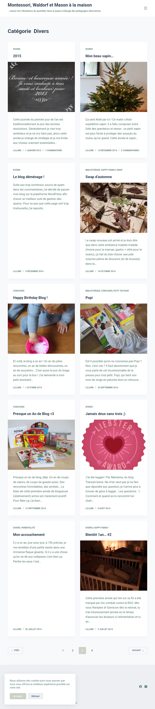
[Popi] (113, 329)
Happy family (108, 170)
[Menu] (145, 8)
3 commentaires (130, 150)
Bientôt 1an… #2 (98, 535)
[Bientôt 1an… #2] (113, 565)
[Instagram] (146, 686)
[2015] (41, 87)
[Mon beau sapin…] (113, 87)
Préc (15, 650)
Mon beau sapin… (99, 56)
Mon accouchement (29, 535)
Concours (19, 291)
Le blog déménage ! (28, 177)
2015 (17, 56)
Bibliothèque (92, 170)
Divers (16, 49)
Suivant (138, 650)
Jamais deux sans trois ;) (105, 414)
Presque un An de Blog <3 (33, 414)
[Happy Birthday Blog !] (41, 329)
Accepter (18, 696)
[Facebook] (140, 686)
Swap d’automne (98, 177)
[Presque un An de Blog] (41, 445)
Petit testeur (121, 291)
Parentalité (28, 527)
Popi (89, 298)
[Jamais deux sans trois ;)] (113, 445)
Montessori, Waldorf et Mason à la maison (50, 5)
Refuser (35, 696)
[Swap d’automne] (113, 208)
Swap (119, 170)
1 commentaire (53, 150)
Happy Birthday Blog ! (30, 298)
